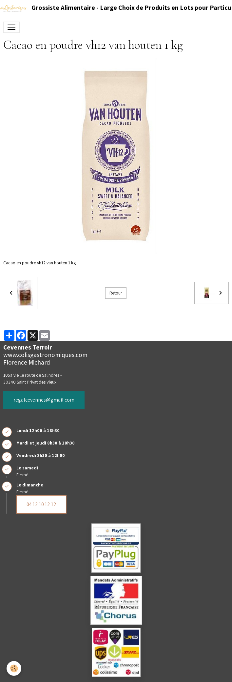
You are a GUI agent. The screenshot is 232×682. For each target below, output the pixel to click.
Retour (115, 293)
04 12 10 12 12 (41, 504)
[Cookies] (14, 668)
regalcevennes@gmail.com (43, 399)
